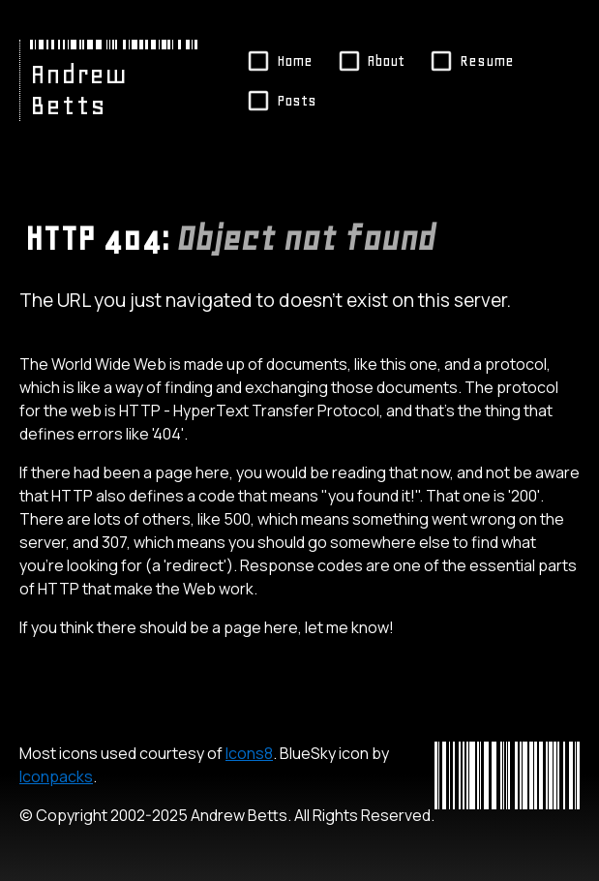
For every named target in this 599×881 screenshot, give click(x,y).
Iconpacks (56, 776)
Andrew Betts (78, 90)
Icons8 (249, 753)
